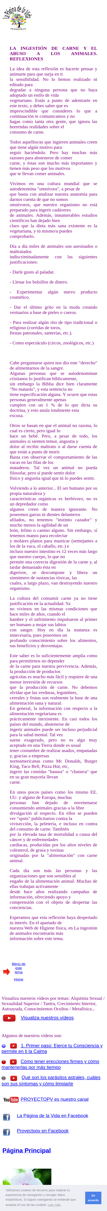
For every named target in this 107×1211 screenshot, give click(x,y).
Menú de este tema (18, 968)
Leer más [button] (54, 1205)
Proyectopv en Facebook (43, 1130)
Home (18, 979)
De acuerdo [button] (93, 1198)
